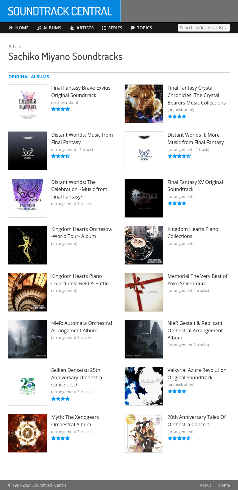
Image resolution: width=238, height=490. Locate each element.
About (205, 485)
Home (224, 485)
